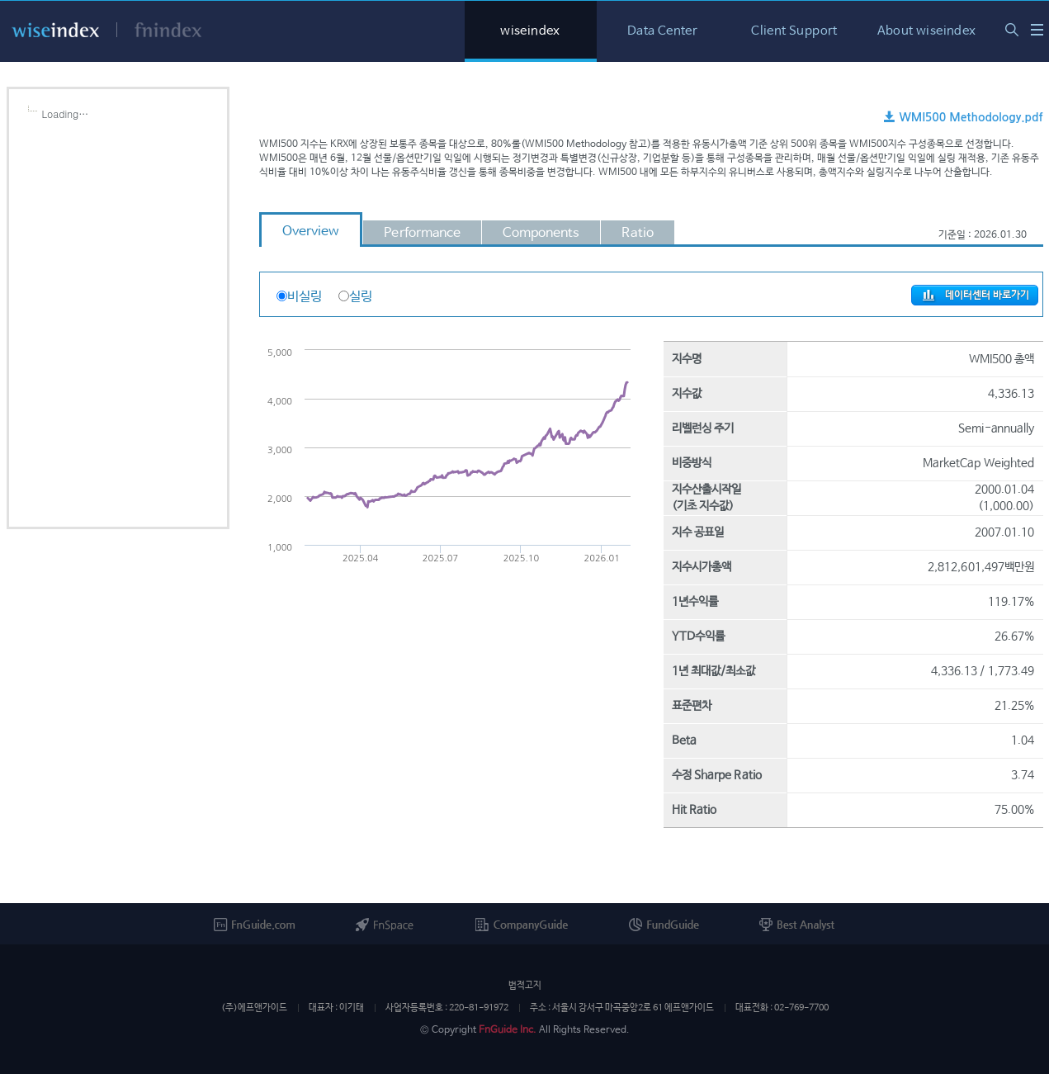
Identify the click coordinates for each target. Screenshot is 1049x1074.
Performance (422, 233)
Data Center (662, 31)
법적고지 (524, 986)
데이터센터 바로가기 (974, 295)
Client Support (794, 31)
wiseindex (530, 31)
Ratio (637, 233)
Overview (311, 231)
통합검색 (1011, 29)
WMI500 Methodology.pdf (963, 117)
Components (541, 233)
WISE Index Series (1037, 29)
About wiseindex (926, 31)
